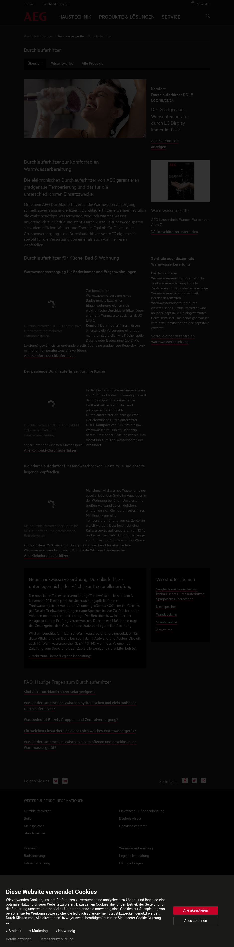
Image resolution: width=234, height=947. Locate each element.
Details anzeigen (18, 939)
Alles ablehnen (195, 921)
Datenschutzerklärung (56, 939)
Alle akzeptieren (195, 910)
